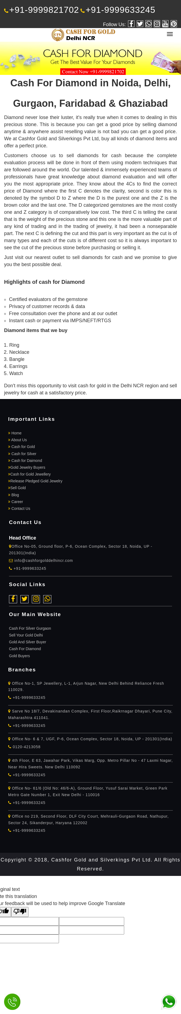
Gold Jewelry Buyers (26, 467)
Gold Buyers (19, 656)
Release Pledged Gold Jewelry (35, 481)
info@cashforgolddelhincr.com (43, 560)
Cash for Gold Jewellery (29, 474)
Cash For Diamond (25, 649)
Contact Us (19, 508)
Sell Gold (17, 488)
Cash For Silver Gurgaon (30, 628)
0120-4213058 (24, 747)
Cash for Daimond (25, 460)
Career (15, 502)
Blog (13, 495)
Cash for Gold (21, 446)
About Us (17, 440)
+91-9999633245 (117, 10)
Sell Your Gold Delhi (26, 635)
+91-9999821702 (41, 10)
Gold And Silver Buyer (27, 642)
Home (14, 433)
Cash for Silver (22, 454)
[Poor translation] (20, 912)
